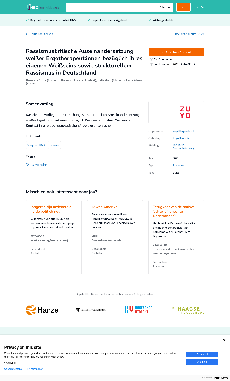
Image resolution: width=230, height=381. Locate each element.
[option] (176, 112)
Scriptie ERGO (36, 145)
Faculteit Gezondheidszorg (183, 146)
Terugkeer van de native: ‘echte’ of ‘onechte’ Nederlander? (173, 211)
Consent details (13, 369)
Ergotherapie (181, 138)
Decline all (202, 361)
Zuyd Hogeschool (183, 131)
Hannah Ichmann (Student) (78, 80)
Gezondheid (37, 249)
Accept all (202, 354)
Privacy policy (35, 369)
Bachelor (178, 165)
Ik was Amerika (105, 207)
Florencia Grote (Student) (43, 80)
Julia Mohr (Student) (111, 80)
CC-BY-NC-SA (188, 64)
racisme (54, 145)
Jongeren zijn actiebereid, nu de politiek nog (51, 209)
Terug (41, 33)
